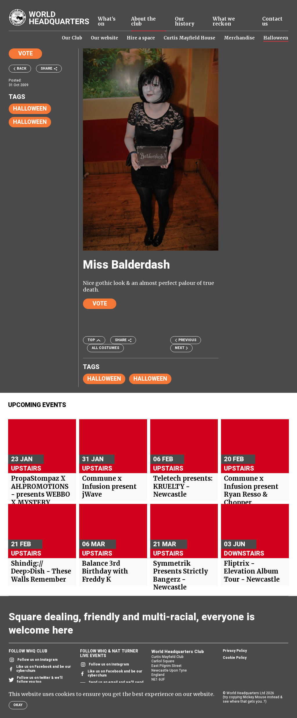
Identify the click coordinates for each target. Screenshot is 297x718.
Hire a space (141, 38)
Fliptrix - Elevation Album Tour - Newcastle (252, 571)
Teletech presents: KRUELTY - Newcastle (183, 486)
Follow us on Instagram (33, 660)
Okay (18, 705)
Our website (104, 38)
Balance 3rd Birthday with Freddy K (105, 571)
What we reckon (224, 21)
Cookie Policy (235, 658)
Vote (25, 53)
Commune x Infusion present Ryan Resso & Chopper (251, 491)
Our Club (72, 38)
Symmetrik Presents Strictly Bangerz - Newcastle (180, 576)
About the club (143, 21)
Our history (184, 21)
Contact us (272, 21)
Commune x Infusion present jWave (109, 486)
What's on (106, 21)
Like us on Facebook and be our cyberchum (40, 669)
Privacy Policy (235, 651)
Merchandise (239, 38)
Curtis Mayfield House (189, 38)
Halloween (275, 38)
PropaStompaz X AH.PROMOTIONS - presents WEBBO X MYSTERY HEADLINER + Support (40, 498)
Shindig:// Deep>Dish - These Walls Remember (41, 571)
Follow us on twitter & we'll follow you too (36, 680)
